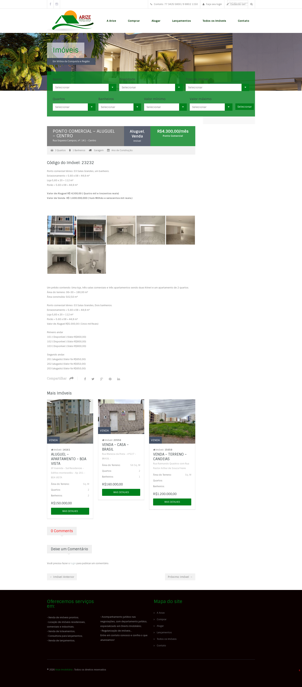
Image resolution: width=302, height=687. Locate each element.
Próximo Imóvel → (180, 576)
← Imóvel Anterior (62, 576)
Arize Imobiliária (63, 669)
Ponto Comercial (173, 135)
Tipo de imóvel (197, 79)
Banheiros (106, 99)
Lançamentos (181, 21)
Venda (137, 135)
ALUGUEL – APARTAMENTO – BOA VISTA (68, 459)
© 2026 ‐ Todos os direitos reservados (77, 669)
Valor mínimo (154, 99)
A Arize (111, 21)
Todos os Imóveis (214, 21)
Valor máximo (200, 99)
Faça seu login (212, 4)
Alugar (156, 21)
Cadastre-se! (236, 4)
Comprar (134, 21)
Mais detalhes (70, 510)
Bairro (57, 79)
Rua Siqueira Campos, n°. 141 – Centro (74, 140)
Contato (243, 21)
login (73, 563)
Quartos (59, 99)
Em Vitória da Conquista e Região (71, 61)
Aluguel (137, 131)
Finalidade (127, 79)
